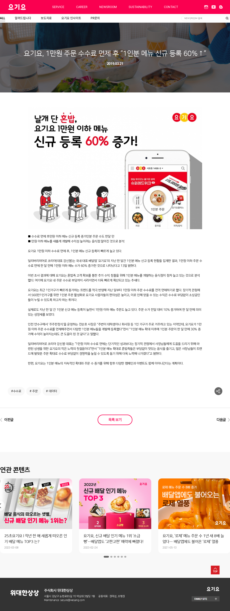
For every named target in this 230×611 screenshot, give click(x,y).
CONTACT (171, 7)
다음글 (221, 420)
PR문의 (95, 18)
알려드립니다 (23, 18)
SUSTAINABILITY (140, 7)
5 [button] (122, 557)
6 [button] (125, 557)
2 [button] (111, 557)
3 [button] (115, 557)
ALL (2, 18)
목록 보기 (114, 420)
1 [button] (106, 557)
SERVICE (58, 7)
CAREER (81, 7)
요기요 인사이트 (71, 18)
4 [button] (118, 557)
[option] (115, 515)
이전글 (8, 420)
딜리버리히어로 (26, 7)
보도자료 (46, 18)
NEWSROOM (108, 7)
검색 (227, 18)
